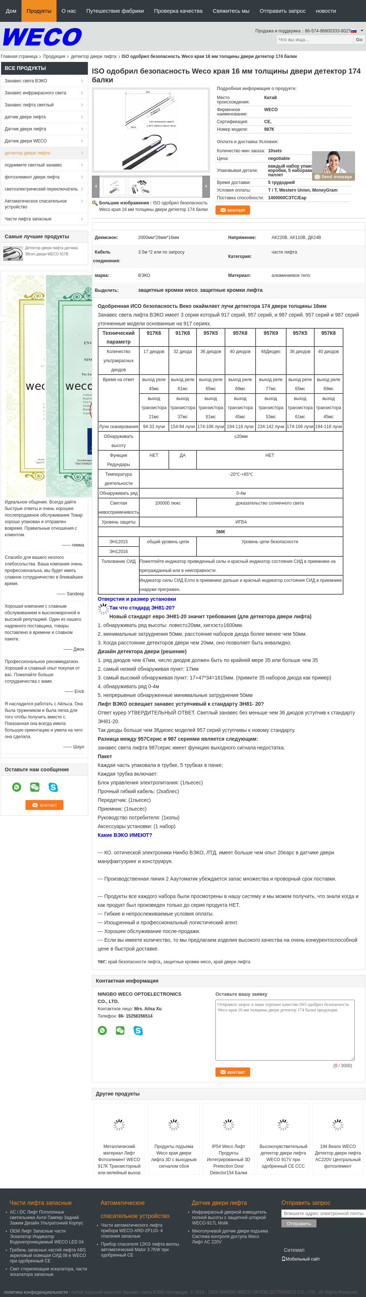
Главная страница (19, 56)
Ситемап (294, 1250)
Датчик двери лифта (25, 129)
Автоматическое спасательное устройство (36, 204)
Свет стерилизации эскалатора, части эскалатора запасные (48, 1271)
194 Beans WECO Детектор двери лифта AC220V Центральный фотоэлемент (338, 1156)
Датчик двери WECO (26, 141)
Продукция (54, 56)
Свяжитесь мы (231, 11)
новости (326, 11)
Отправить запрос (282, 11)
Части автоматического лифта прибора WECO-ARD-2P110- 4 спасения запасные (132, 1231)
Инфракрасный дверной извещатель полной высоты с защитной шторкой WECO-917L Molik (229, 1218)
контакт (236, 210)
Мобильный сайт (300, 1259)
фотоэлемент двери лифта (32, 177)
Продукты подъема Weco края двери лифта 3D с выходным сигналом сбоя (173, 1156)
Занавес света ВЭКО (26, 80)
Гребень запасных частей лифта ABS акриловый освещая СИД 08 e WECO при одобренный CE (48, 1255)
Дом (11, 11)
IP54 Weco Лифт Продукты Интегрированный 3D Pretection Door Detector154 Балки (228, 1159)
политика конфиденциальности (36, 1292)
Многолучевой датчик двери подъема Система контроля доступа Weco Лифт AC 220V (230, 1237)
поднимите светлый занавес (33, 165)
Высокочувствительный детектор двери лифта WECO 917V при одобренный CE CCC (283, 1156)
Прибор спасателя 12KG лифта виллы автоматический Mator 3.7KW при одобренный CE (140, 1250)
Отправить (299, 1223)
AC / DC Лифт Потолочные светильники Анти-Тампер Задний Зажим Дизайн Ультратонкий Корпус (46, 1218)
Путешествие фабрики (115, 11)
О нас (69, 11)
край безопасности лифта (134, 961)
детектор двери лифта (94, 56)
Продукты (39, 11)
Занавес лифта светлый (29, 104)
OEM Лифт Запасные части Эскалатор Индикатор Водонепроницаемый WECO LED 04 (46, 1237)
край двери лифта (232, 961)
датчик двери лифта (25, 116)
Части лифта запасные (28, 219)
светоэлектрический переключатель (41, 189)
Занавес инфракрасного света (35, 92)
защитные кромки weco (187, 961)
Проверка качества (178, 11)
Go (359, 39)
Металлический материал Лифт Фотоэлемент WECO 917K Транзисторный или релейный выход (119, 1159)
